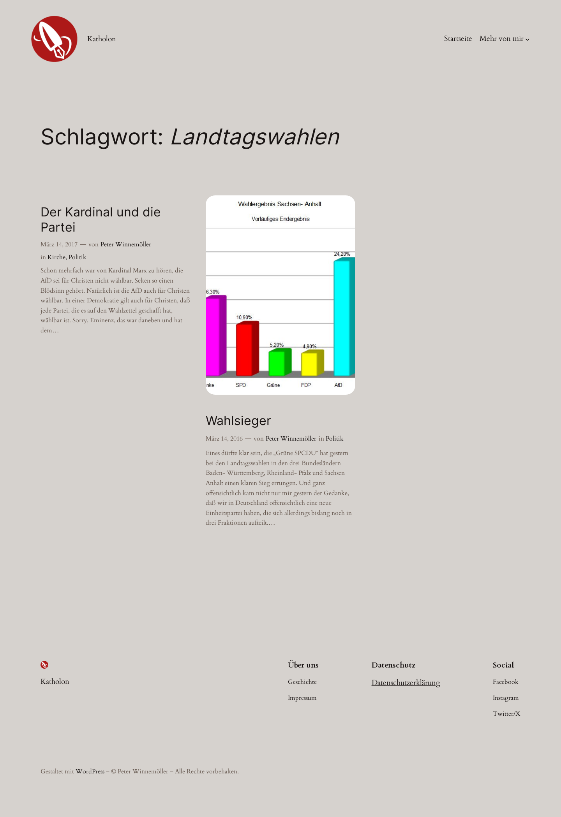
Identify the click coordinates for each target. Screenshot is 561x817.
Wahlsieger (238, 420)
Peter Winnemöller (126, 244)
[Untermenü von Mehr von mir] (527, 39)
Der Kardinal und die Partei (101, 219)
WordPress (90, 771)
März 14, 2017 (59, 244)
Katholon (101, 39)
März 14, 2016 (224, 438)
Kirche (56, 257)
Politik (77, 257)
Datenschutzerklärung (406, 683)
